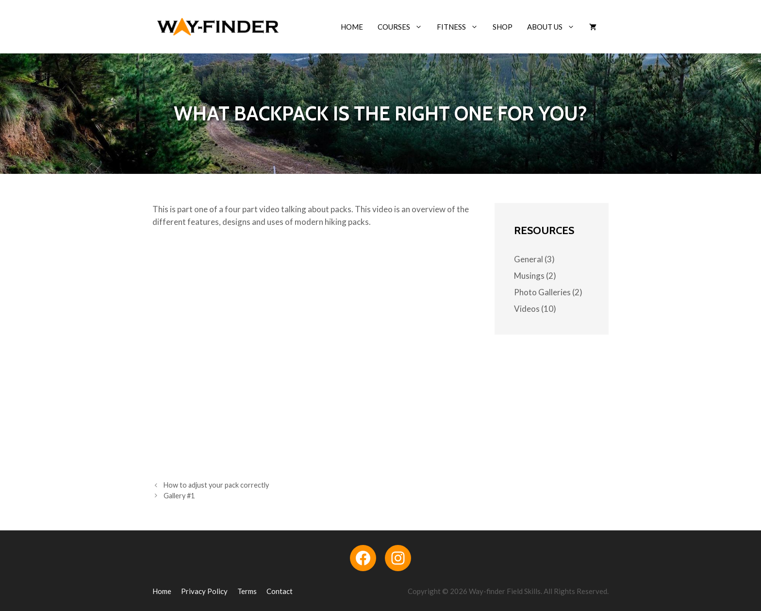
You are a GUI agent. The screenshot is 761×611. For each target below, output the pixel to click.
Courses (404, 27)
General (528, 259)
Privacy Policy (204, 591)
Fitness (461, 27)
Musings (529, 276)
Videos (527, 309)
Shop (503, 26)
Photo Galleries (542, 292)
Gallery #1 (179, 496)
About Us (554, 27)
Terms (247, 591)
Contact (279, 591)
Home (352, 26)
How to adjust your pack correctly (216, 485)
